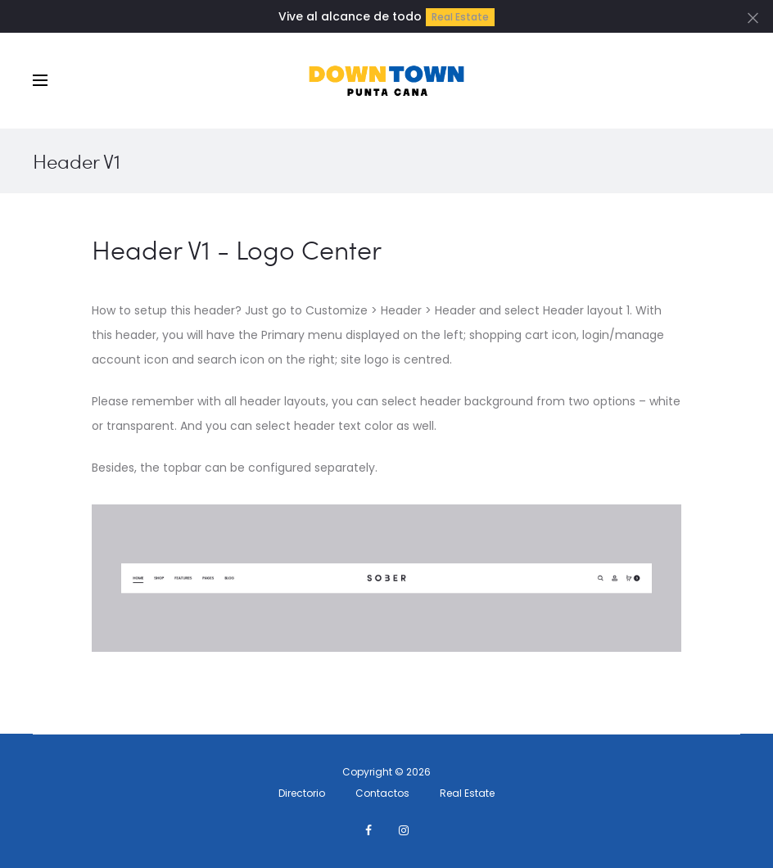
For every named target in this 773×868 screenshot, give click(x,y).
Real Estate (460, 17)
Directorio (301, 793)
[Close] (753, 17)
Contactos (382, 793)
